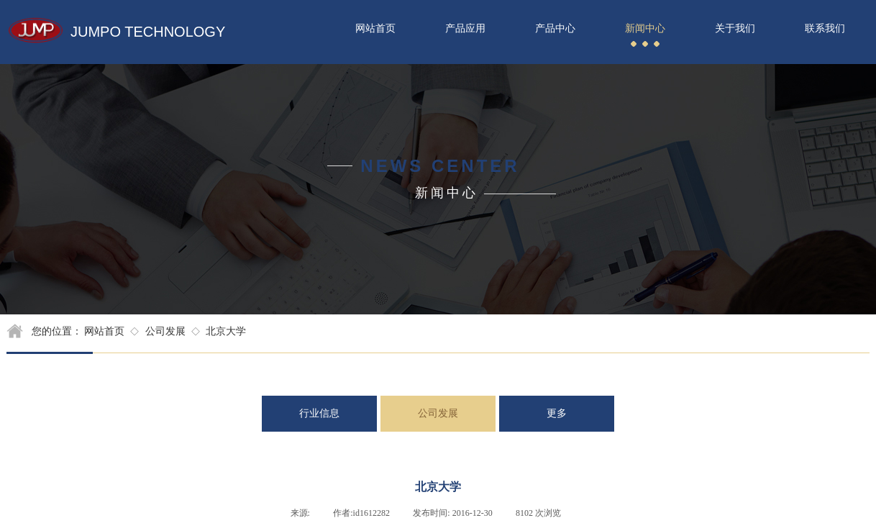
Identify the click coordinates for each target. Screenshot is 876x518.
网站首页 (104, 331)
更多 (557, 413)
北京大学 (226, 331)
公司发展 (165, 331)
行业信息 (319, 413)
